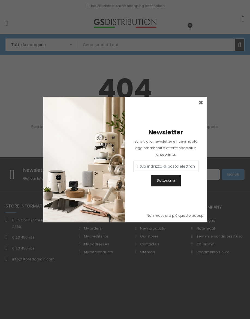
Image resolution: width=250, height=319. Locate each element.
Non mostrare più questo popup (175, 215)
